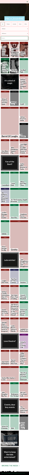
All (2, 24)
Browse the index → (11, 466)
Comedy (14, 24)
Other (25, 24)
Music (20, 24)
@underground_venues (20, 473)
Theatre (8, 24)
